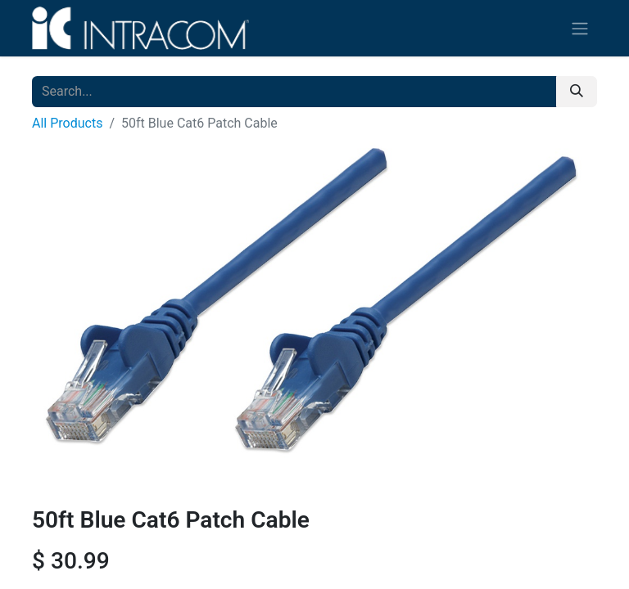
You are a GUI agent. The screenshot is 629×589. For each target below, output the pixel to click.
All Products (67, 123)
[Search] (576, 91)
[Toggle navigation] (580, 28)
